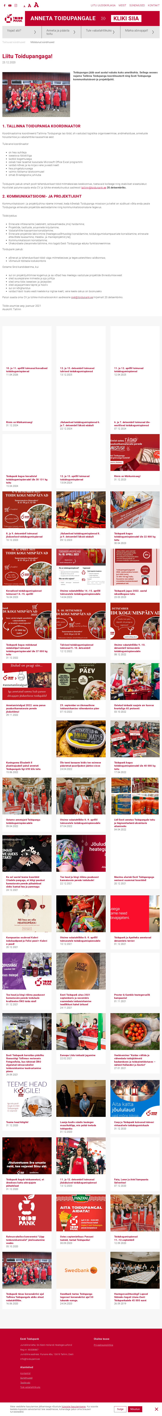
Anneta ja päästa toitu (58, 32)
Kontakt (154, 5)
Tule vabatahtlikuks (99, 30)
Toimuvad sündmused (13, 42)
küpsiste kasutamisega (74, 1406)
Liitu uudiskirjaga (103, 5)
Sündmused (137, 5)
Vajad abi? (14, 30)
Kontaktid (25, 1373)
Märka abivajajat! (136, 30)
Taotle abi (25, 1382)
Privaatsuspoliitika (103, 1345)
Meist (122, 5)
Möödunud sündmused (42, 42)
